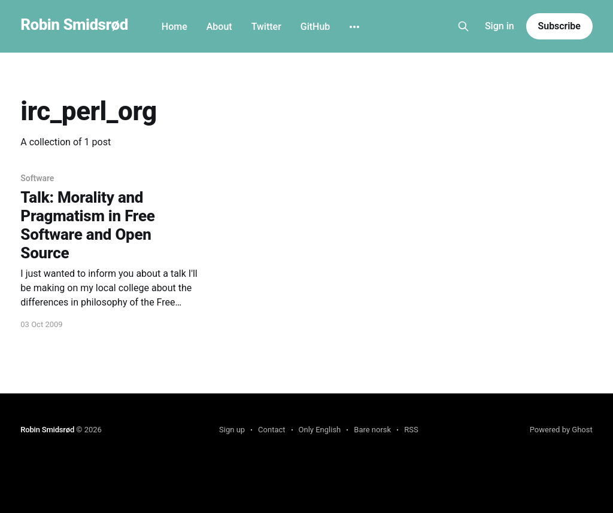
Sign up (232, 429)
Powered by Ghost (561, 429)
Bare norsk (372, 429)
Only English (320, 429)
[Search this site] (463, 26)
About (219, 26)
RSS (411, 429)
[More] (354, 27)
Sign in (499, 26)
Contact (271, 429)
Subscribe (559, 26)
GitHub (315, 26)
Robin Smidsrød (74, 25)
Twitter (266, 26)
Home (174, 26)
